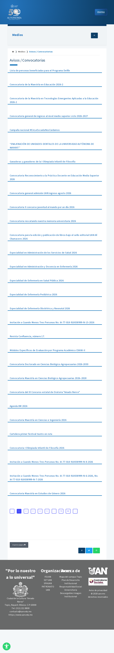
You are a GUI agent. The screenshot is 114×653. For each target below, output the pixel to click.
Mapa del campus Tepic (70, 576)
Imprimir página (19, 545)
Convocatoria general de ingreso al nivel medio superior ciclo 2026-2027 (49, 116)
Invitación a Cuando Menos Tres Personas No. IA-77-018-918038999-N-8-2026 (51, 462)
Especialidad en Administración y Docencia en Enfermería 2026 (44, 266)
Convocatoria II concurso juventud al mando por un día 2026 (42, 207)
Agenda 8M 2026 (18, 406)
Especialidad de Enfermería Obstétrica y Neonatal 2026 (40, 308)
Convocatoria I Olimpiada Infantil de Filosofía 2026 (37, 448)
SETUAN (48, 580)
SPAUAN (48, 583)
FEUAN (48, 576)
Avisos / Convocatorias (41, 51)
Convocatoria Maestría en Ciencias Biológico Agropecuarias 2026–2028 (48, 378)
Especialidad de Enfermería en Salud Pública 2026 (37, 280)
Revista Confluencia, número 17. (27, 336)
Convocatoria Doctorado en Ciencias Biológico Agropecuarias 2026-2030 (49, 364)
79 (61, 511)
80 (68, 511)
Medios (17, 35)
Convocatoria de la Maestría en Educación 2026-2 (36, 84)
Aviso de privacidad (98, 590)
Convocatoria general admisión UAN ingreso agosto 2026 (40, 193)
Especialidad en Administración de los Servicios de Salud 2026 (43, 252)
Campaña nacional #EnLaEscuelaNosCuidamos (35, 130)
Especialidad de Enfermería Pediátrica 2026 (33, 294)
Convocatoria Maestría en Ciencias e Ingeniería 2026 (38, 420)
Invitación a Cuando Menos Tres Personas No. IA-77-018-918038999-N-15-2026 (52, 322)
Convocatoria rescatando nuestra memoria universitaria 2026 (43, 221)
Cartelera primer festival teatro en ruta (31, 434)
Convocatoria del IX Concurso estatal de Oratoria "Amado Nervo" (45, 392)
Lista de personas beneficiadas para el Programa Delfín (40, 70)
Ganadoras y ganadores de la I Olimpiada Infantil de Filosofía (42, 161)
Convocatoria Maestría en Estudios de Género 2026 (37, 493)
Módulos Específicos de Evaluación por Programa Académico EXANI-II (47, 350)
